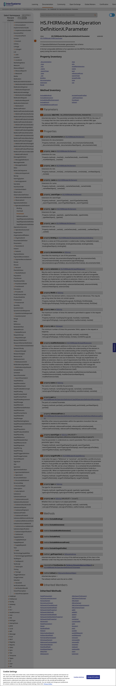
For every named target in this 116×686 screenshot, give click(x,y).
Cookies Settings (79, 679)
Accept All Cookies (93, 679)
